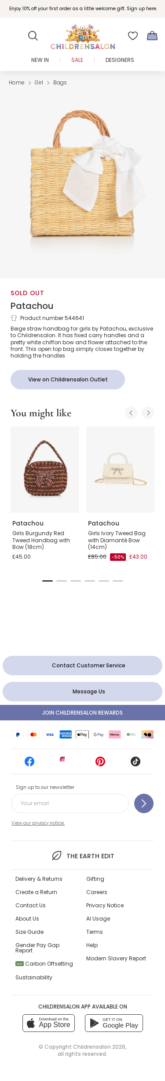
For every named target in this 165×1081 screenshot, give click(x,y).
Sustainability (33, 977)
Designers (120, 60)
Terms (94, 932)
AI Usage (98, 918)
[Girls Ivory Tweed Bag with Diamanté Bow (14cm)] (120, 469)
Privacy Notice (105, 905)
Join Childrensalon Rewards (82, 712)
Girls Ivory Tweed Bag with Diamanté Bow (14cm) (117, 540)
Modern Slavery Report (116, 958)
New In (40, 60)
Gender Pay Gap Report (37, 947)
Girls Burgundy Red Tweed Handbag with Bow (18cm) (41, 540)
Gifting (95, 879)
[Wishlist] (133, 36)
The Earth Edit (82, 855)
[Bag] (152, 36)
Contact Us (30, 905)
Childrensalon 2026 (99, 1047)
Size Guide (29, 932)
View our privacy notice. (38, 823)
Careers (96, 892)
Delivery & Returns (38, 879)
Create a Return (36, 892)
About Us (27, 918)
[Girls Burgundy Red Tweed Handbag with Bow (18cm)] (45, 469)
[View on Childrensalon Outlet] (68, 379)
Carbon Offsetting (44, 963)
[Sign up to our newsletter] (144, 803)
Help (92, 945)
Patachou (32, 306)
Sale (77, 60)
